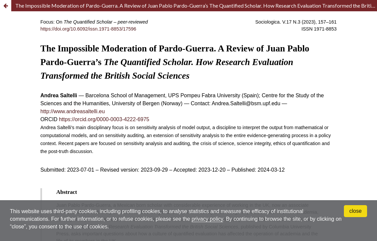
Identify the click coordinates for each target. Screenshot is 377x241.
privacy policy (207, 219)
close (355, 211)
